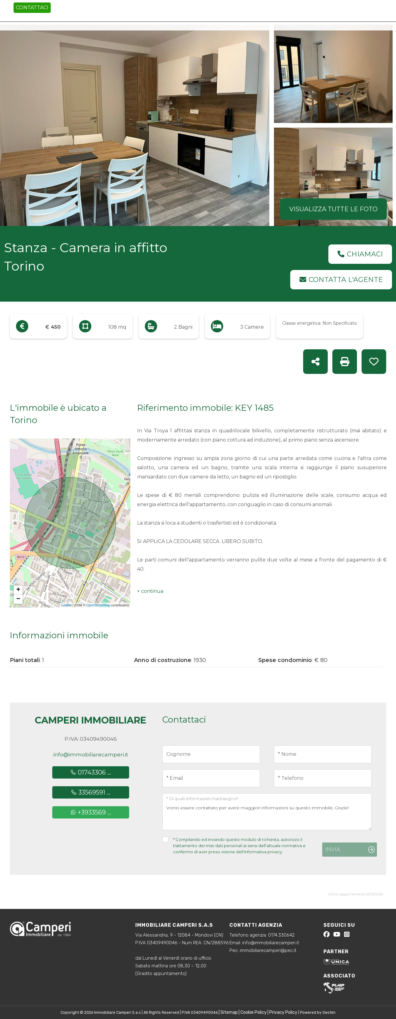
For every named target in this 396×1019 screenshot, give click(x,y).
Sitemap (229, 1012)
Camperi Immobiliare (90, 720)
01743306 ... (90, 772)
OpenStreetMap (98, 605)
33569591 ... (90, 792)
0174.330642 (281, 935)
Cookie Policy (253, 1012)
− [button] (18, 599)
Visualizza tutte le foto (333, 209)
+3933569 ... (90, 812)
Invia (332, 849)
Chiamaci (360, 254)
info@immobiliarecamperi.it (90, 754)
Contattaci (32, 7)
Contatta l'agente (341, 280)
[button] (150, 591)
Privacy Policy (283, 1012)
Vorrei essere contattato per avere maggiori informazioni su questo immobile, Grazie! (267, 811)
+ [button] (18, 590)
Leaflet (66, 605)
